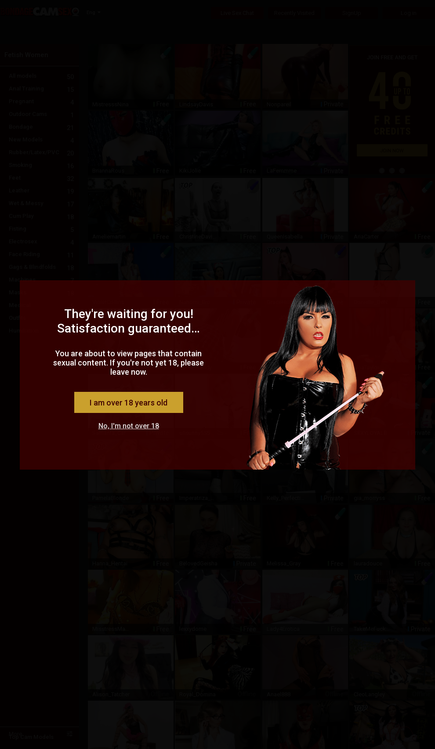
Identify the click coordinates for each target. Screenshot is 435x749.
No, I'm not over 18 (128, 426)
